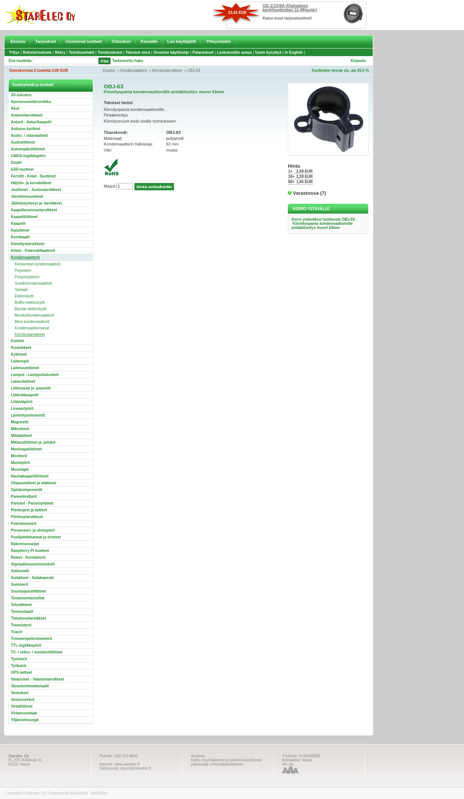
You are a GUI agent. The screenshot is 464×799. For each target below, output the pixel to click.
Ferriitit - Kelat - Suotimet (33, 176)
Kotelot (17, 341)
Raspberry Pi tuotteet (30, 551)
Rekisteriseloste (37, 52)
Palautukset (202, 52)
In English (294, 52)
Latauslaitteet (23, 381)
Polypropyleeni (27, 277)
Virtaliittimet (22, 706)
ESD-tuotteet (22, 169)
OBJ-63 (193, 70)
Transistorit (21, 625)
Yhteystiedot (218, 41)
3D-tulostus (21, 95)
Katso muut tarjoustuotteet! (287, 18)
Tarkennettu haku (128, 61)
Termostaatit (22, 611)
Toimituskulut (110, 52)
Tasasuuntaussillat (27, 598)
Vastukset (20, 693)
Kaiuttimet (20, 230)
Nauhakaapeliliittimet (29, 476)
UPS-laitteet (21, 672)
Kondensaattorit (134, 70)
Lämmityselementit (28, 415)
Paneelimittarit (24, 496)
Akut (15, 108)
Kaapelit (18, 223)
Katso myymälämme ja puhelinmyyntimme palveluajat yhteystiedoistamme (226, 762)
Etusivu (18, 41)
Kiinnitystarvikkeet (167, 70)
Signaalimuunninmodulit (33, 564)
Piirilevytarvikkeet (27, 517)
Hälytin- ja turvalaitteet (31, 183)
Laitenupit (20, 361)
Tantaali (21, 290)
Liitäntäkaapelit (24, 395)
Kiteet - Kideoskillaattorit (33, 251)
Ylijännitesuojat (25, 720)
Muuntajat (20, 469)
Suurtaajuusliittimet (28, 591)
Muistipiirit (20, 463)
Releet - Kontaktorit (28, 557)
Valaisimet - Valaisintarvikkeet (37, 679)
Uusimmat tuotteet (84, 41)
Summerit (19, 584)
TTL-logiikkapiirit (26, 645)
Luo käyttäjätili (181, 41)
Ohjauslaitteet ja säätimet (33, 483)
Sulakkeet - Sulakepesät (32, 578)
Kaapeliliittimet (24, 217)
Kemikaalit (20, 237)
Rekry (60, 52)
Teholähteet (21, 605)
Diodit (16, 163)
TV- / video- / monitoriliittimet (36, 652)
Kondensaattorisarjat (32, 328)
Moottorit (19, 456)
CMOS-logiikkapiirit (28, 156)
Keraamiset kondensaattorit (37, 264)
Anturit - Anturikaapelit (31, 122)
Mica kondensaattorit (32, 322)
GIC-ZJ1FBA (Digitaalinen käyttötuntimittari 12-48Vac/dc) (290, 8)
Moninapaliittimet (26, 449)
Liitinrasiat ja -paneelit (31, 388)
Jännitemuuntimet (27, 196)
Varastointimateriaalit (30, 686)
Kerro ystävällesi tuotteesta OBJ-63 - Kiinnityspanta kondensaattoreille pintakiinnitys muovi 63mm (324, 223)
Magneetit (20, 422)
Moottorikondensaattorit (34, 315)
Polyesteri (23, 270)
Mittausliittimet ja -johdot (33, 442)
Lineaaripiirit (22, 408)
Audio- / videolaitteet (29, 135)
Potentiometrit (23, 524)
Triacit (16, 632)
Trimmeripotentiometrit (31, 639)
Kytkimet (19, 354)
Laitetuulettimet (25, 368)
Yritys (14, 52)
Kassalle (149, 41)
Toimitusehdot (81, 52)
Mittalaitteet (21, 436)
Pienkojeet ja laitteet (29, 510)
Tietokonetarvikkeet (28, 618)
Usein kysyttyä (268, 52)
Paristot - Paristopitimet (32, 503)
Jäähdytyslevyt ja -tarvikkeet (36, 203)
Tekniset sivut (137, 52)
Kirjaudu (358, 61)
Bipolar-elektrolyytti (30, 309)
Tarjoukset (45, 41)
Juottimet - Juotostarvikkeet (36, 190)
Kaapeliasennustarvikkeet (34, 210)
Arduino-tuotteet (25, 129)
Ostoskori (121, 41)
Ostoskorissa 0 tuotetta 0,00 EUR (38, 70)
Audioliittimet (23, 142)
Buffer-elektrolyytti (30, 302)
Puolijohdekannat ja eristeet (36, 537)
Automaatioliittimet (28, 149)
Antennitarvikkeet (26, 115)
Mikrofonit (20, 429)
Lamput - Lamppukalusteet (35, 375)
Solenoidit (20, 571)
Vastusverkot (22, 699)
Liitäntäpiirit (21, 402)
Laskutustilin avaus (234, 52)
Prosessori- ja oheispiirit (33, 530)
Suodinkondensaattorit (33, 283)
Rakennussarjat (25, 544)
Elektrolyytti (24, 296)
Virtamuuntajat (24, 713)
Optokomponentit (26, 490)
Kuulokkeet (21, 348)
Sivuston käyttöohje (171, 52)
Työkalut (18, 666)
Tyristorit (19, 659)
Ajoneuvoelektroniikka (31, 102)
